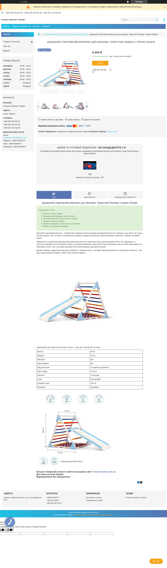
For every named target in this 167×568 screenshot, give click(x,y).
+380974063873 (52, 497)
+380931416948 (52, 500)
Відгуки (6, 50)
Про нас (36, 26)
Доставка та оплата (94, 497)
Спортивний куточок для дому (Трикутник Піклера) (66, 34)
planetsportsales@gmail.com (15, 138)
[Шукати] (157, 19)
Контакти (46, 26)
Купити (100, 63)
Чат (156, 561)
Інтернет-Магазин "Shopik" (136, 497)
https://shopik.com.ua (104, 472)
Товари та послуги (20, 26)
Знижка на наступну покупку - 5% (90, 177)
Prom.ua (96, 512)
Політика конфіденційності (103, 515)
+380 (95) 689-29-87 (54, 503)
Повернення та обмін (94, 500)
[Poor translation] (9, 530)
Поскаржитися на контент (83, 515)
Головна (6, 26)
